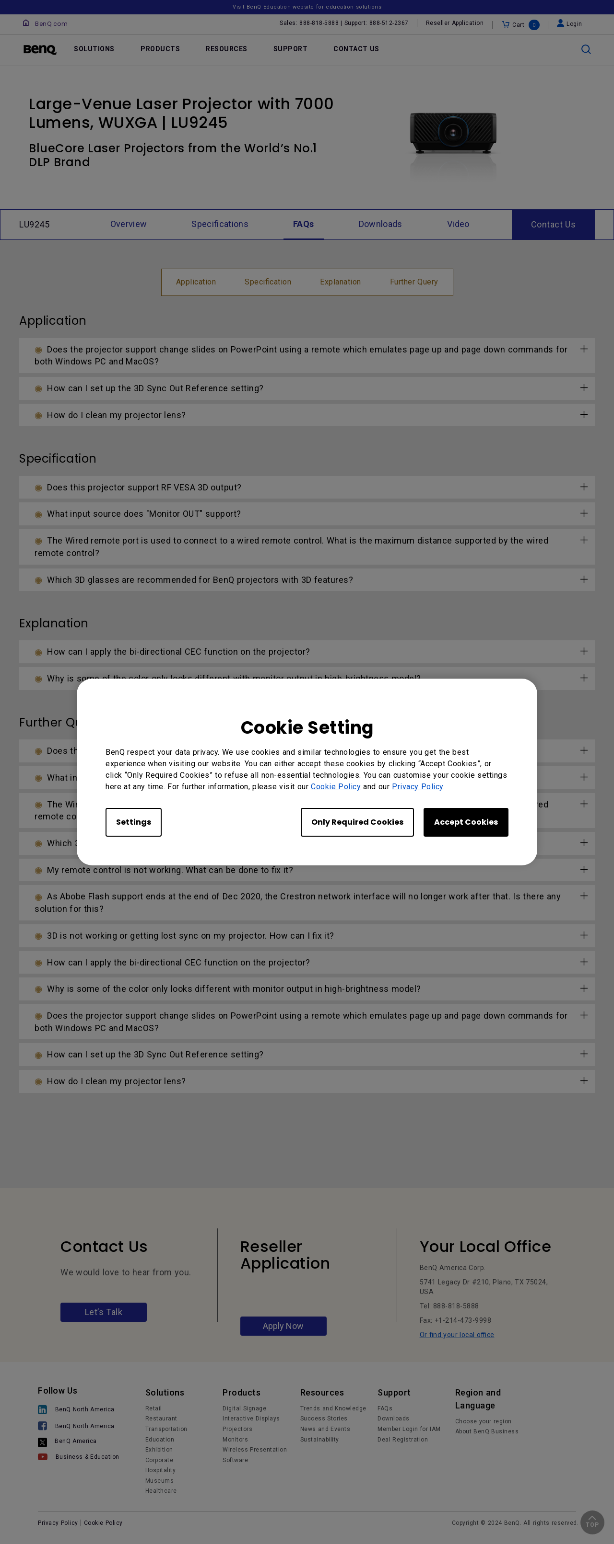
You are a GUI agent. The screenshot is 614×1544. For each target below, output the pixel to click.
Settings (133, 822)
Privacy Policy (417, 786)
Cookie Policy (336, 786)
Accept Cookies (466, 822)
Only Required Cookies (357, 822)
